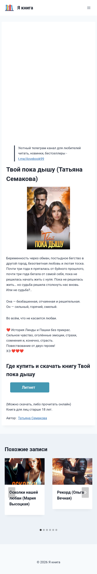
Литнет (28, 387)
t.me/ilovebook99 (31, 159)
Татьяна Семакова (32, 418)
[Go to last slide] (11, 492)
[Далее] (85, 492)
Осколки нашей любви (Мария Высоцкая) (23, 498)
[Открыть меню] (88, 8)
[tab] (41, 530)
